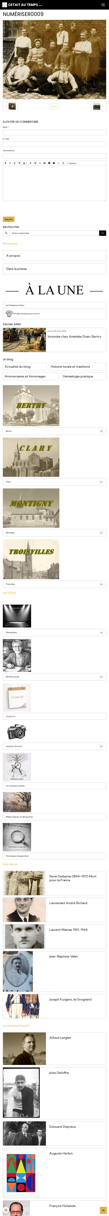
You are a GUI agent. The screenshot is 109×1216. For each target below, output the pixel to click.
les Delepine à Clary (15, 305)
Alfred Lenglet (60, 1038)
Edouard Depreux (62, 1127)
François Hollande (62, 1206)
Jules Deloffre (59, 1073)
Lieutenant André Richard (68, 903)
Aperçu (71, 163)
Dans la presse (16, 269)
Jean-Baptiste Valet (63, 956)
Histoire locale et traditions (70, 367)
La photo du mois (14, 746)
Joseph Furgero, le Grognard (70, 999)
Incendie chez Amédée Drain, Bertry (74, 336)
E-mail (6, 139)
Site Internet (9, 150)
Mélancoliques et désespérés (19, 817)
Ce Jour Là (10, 716)
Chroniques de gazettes (17, 856)
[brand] (22, 4)
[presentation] (24, 208)
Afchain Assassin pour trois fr (23, 313)
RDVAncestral (12, 676)
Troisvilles (10, 584)
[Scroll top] (103, 1210)
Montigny (10, 532)
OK (102, 233)
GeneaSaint (11, 632)
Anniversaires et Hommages (25, 376)
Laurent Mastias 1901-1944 (68, 930)
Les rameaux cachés (15, 785)
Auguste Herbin (61, 1153)
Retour (54, 106)
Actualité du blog (17, 367)
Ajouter (9, 219)
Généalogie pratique (78, 376)
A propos (13, 256)
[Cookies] (6, 1210)
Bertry (9, 431)
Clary (8, 481)
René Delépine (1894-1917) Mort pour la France (72, 878)
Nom (5, 127)
